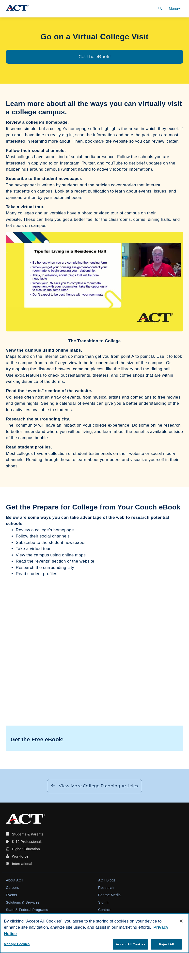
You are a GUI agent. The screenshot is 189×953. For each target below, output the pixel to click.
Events (11, 895)
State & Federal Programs (27, 910)
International (22, 864)
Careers (12, 888)
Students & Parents (27, 834)
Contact (104, 910)
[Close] (181, 921)
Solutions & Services (22, 902)
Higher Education (26, 849)
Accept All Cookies (130, 944)
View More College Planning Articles (94, 785)
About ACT (14, 880)
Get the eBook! (95, 56)
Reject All (166, 944)
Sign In (104, 902)
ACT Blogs (106, 880)
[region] (94, 933)
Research (106, 888)
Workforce (20, 856)
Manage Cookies (17, 944)
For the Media (109, 895)
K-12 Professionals (27, 842)
